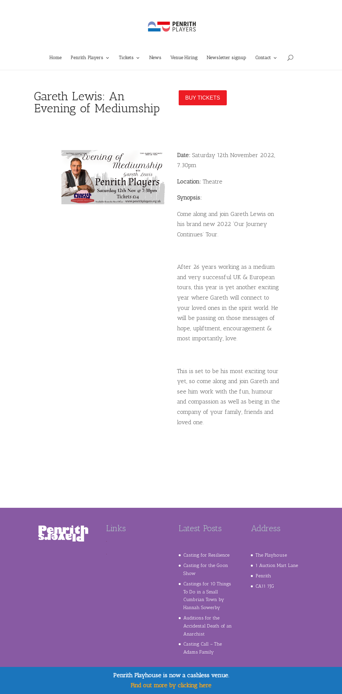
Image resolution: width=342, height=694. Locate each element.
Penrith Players (86, 58)
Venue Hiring (184, 58)
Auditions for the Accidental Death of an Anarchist (207, 626)
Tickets (126, 58)
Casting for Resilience (206, 555)
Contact (263, 58)
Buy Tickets (202, 98)
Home (55, 58)
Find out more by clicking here (171, 685)
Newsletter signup (226, 58)
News (155, 58)
